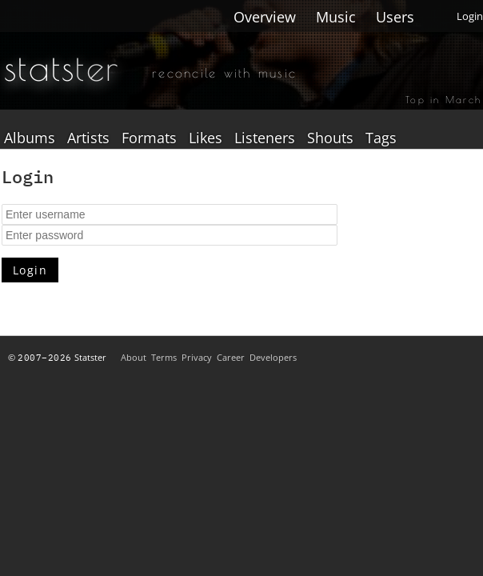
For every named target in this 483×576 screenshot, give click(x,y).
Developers (273, 357)
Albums (29, 138)
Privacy (197, 357)
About (133, 357)
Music (336, 16)
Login (470, 16)
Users (395, 16)
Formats (149, 138)
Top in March (443, 99)
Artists (88, 138)
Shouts (330, 138)
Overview (265, 16)
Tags (381, 138)
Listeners (264, 138)
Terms (164, 357)
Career (231, 357)
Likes (205, 138)
